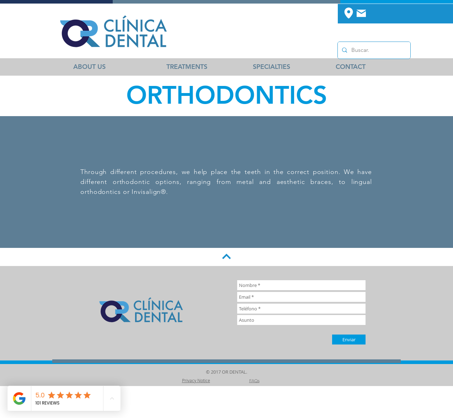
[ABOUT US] (89, 66)
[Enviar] (349, 339)
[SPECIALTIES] (271, 66)
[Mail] (361, 13)
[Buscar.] (373, 50)
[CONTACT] (350, 66)
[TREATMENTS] (186, 66)
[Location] (348, 13)
